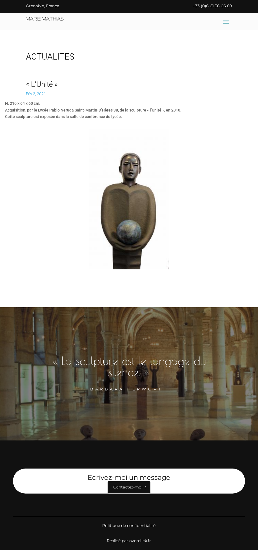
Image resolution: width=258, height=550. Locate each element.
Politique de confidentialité (128, 525)
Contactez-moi (128, 487)
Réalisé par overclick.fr (129, 540)
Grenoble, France (42, 5)
